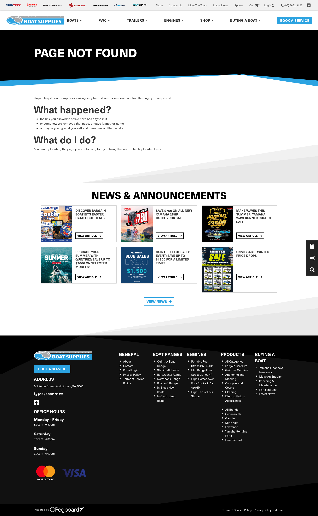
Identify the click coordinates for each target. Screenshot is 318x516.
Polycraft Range (167, 383)
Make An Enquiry (270, 376)
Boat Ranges (167, 354)
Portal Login (131, 370)
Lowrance (231, 427)
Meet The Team (197, 5)
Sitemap (279, 510)
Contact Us (175, 5)
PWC (103, 20)
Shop (205, 20)
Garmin (230, 418)
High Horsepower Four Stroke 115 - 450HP (202, 383)
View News (159, 301)
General (129, 354)
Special (238, 5)
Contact (128, 366)
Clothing (230, 392)
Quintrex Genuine (236, 370)
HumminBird (233, 440)
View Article (89, 236)
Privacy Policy (132, 374)
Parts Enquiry (267, 390)
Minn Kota (231, 423)
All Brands (231, 409)
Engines (172, 20)
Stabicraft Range (168, 370)
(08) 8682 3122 (48, 394)
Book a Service (294, 20)
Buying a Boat (243, 20)
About (159, 5)
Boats (73, 20)
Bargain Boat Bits (236, 366)
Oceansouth (233, 414)
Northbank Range (168, 379)
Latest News (220, 5)
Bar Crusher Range (169, 374)
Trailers (135, 20)
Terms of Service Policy (237, 510)
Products (232, 354)
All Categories (234, 361)
